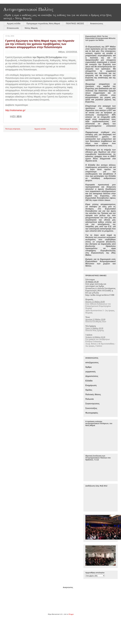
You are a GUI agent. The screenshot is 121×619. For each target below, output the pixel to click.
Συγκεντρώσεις (92, 404)
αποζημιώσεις (92, 362)
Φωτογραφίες (91, 413)
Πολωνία (89, 399)
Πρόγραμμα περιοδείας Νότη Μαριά (43, 24)
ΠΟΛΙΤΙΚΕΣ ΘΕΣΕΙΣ (75, 24)
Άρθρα (88, 367)
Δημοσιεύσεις (91, 376)
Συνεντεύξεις (91, 408)
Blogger (71, 614)
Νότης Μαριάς (31, 28)
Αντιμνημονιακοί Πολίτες (28, 9)
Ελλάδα (89, 381)
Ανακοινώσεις (96, 24)
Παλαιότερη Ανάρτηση (69, 129)
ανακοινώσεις (91, 358)
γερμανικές (90, 372)
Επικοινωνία (13, 28)
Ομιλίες (88, 390)
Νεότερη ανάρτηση (12, 129)
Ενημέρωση (90, 385)
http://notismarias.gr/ (15, 110)
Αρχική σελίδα (13, 24)
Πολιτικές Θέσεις (93, 394)
